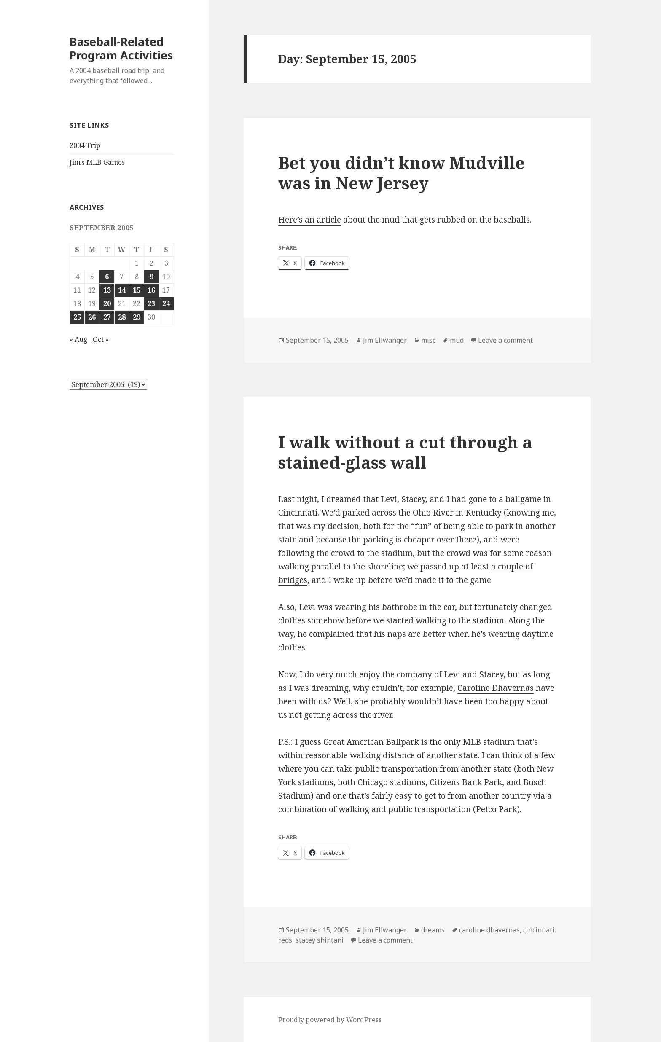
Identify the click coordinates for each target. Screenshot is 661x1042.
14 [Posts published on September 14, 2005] (122, 290)
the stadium (390, 553)
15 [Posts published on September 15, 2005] (136, 290)
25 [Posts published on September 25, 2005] (77, 317)
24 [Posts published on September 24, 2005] (166, 303)
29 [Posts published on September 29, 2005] (136, 317)
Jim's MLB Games (97, 162)
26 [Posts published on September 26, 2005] (92, 317)
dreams (433, 930)
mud (457, 340)
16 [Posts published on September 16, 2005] (151, 290)
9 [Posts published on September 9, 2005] (151, 276)
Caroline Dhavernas (495, 687)
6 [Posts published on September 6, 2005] (107, 276)
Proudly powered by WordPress (330, 1019)
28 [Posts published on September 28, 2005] (122, 317)
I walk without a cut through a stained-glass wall (405, 452)
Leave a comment (505, 340)
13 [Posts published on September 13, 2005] (107, 290)
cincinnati (538, 930)
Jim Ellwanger (385, 340)
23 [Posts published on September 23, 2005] (151, 303)
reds (285, 940)
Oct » (101, 339)
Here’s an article (309, 219)
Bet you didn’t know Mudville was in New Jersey (401, 172)
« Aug (79, 339)
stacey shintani (320, 940)
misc (428, 340)
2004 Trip (85, 145)
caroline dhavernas (489, 930)
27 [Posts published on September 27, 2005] (107, 317)
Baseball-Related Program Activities (121, 48)
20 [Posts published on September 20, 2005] (107, 303)
